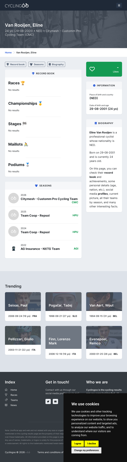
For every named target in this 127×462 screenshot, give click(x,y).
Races (14, 394)
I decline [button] (91, 443)
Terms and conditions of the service (56, 452)
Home (8, 52)
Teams (14, 400)
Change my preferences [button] (86, 450)
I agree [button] (77, 443)
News (14, 405)
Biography (56, 64)
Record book (15, 64)
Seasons (37, 64)
